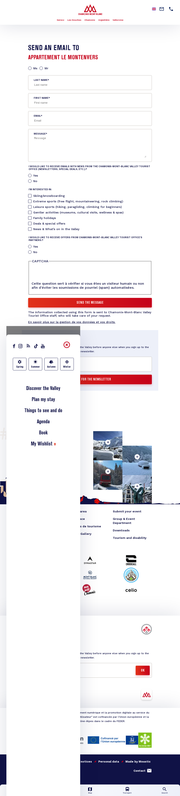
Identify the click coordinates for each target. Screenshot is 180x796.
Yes (35, 175)
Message (40, 133)
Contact (139, 770)
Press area (79, 511)
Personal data (108, 761)
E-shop (33, 519)
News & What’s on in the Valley (56, 229)
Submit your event (127, 511)
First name (41, 98)
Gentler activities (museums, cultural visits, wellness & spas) (78, 212)
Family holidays (44, 218)
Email (37, 116)
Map (90, 793)
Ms (35, 68)
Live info (53, 793)
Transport (127, 793)
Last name (41, 80)
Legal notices (82, 761)
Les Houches (74, 20)
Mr (46, 68)
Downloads (121, 530)
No (35, 181)
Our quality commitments (46, 761)
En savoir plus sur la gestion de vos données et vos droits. (71, 322)
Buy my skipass (41, 632)
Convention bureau (42, 526)
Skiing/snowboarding (49, 195)
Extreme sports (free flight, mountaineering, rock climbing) (78, 201)
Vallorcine (118, 20)
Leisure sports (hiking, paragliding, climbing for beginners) (77, 207)
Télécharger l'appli (44, 697)
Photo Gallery (81, 533)
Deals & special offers (49, 223)
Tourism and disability (130, 537)
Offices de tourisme (86, 526)
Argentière (103, 20)
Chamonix (89, 20)
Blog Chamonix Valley (44, 511)
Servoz (60, 20)
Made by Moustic (138, 761)
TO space (78, 519)
